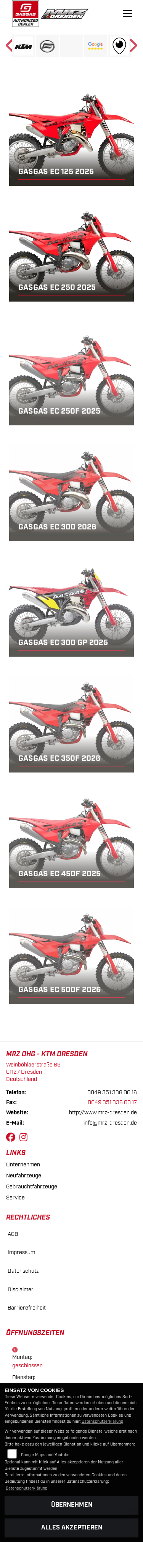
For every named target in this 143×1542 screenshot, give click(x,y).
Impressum (21, 1252)
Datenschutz (23, 1271)
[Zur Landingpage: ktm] (23, 46)
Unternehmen (23, 1164)
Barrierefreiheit (27, 1307)
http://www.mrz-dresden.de (103, 1112)
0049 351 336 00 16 (112, 1092)
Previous (10, 47)
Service (15, 1197)
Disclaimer (21, 1289)
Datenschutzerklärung (102, 1421)
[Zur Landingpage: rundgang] (119, 46)
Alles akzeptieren (71, 1528)
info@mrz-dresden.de (110, 1122)
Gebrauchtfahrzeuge (31, 1186)
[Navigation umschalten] (127, 13)
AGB (13, 1234)
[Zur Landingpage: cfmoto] (47, 46)
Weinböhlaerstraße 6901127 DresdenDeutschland (33, 1071)
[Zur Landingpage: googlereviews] (95, 46)
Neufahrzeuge (23, 1175)
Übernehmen (71, 1505)
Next (132, 47)
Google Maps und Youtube (45, 1455)
